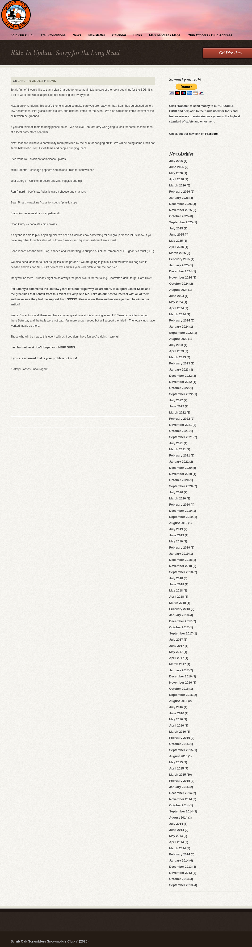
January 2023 (179, 369)
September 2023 (181, 332)
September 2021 (181, 437)
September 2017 (181, 633)
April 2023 (176, 351)
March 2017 (177, 664)
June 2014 (176, 830)
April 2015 (176, 768)
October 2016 (179, 688)
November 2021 (180, 425)
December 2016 (180, 676)
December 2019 (180, 510)
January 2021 (179, 461)
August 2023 (178, 339)
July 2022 (176, 400)
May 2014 (176, 836)
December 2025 (180, 204)
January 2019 (179, 553)
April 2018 (176, 596)
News (77, 35)
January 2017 (179, 670)
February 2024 (179, 320)
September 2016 (181, 695)
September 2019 (181, 517)
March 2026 (177, 185)
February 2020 (179, 504)
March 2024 (177, 314)
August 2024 (178, 290)
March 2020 (177, 498)
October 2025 (179, 216)
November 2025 (180, 210)
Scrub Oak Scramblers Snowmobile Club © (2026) (49, 941)
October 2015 (179, 744)
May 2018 (176, 590)
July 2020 (176, 492)
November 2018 (180, 566)
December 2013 (180, 866)
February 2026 (179, 191)
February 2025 (179, 259)
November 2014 (180, 799)
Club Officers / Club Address (210, 35)
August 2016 (178, 701)
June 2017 (176, 645)
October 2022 (179, 388)
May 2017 (176, 652)
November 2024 (180, 277)
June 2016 (176, 713)
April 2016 (176, 725)
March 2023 (177, 357)
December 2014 (180, 793)
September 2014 (181, 811)
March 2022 (177, 412)
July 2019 (176, 529)
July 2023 (176, 345)
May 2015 (176, 762)
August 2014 (178, 817)
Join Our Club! (22, 35)
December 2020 (180, 467)
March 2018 (177, 603)
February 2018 (179, 609)
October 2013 (179, 879)
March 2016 (177, 731)
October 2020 (179, 480)
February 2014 (179, 854)
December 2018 (180, 560)
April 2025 (176, 247)
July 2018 (176, 578)
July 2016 (176, 707)
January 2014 (179, 860)
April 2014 (176, 842)
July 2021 (176, 443)
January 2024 (179, 326)
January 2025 (179, 265)
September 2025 (181, 222)
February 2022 (179, 418)
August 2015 (178, 756)
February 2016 (179, 738)
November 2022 (180, 382)
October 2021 (179, 431)
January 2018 (179, 615)
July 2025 (176, 228)
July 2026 (176, 161)
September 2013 (181, 885)
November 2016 (180, 682)
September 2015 (181, 750)
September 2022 (181, 394)
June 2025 (176, 234)
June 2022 (176, 406)
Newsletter (96, 35)
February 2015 (179, 780)
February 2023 (179, 363)
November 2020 (180, 474)
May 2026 (176, 173)
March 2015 (177, 774)
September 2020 (181, 486)
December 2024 (180, 271)
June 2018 (176, 584)
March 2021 (177, 449)
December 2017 (180, 621)
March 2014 (177, 848)
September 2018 (181, 572)
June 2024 (176, 296)
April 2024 (176, 308)
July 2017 (176, 639)
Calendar (119, 35)
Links (137, 35)
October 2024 (179, 283)
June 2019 (176, 535)
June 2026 (176, 167)
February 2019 (179, 547)
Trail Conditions (53, 35)
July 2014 (176, 823)
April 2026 (176, 179)
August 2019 (178, 523)
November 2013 (180, 873)
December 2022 (180, 375)
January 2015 (179, 787)
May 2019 (176, 541)
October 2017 (179, 627)
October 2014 (179, 805)
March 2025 (177, 253)
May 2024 (176, 302)
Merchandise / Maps (165, 35)
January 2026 (179, 197)
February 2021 (179, 455)
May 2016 (176, 719)
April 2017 (176, 658)
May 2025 (176, 240)
